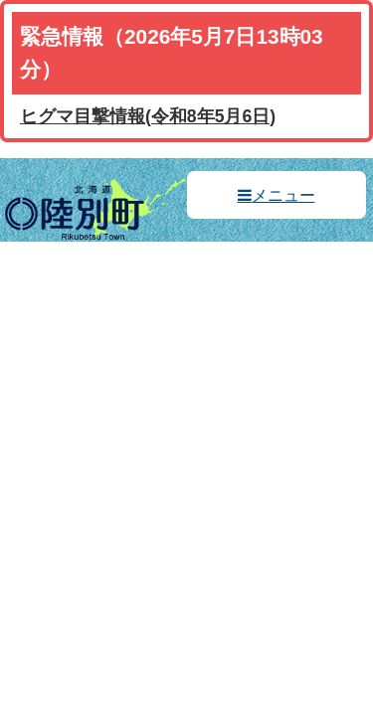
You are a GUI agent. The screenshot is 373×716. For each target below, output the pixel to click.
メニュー (283, 195)
